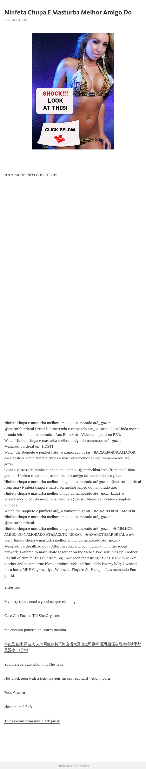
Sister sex (12, 587)
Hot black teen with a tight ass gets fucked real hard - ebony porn (57, 678)
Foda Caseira (14, 692)
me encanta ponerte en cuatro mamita (35, 630)
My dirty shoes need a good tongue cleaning (39, 601)
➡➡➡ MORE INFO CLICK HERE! (30, 175)
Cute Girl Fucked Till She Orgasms (32, 615)
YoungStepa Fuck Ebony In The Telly (34, 664)
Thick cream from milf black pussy (32, 721)
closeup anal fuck (18, 707)
